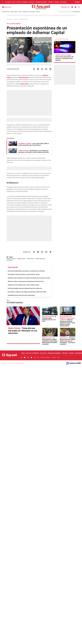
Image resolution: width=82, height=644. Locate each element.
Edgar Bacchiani (24, 77)
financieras (9, 260)
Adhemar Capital (11, 258)
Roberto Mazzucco (40, 258)
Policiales (31, 2)
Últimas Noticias (6, 11)
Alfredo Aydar (24, 84)
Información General (41, 2)
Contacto (38, 11)
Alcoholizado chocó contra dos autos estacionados (21, 295)
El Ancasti (9, 19)
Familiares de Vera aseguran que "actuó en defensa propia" (23, 285)
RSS (58, 357)
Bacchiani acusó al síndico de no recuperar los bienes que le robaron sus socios (29, 278)
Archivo (20, 11)
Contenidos (63, 2)
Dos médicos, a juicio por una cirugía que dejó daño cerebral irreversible (27, 292)
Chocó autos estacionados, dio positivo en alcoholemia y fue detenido (26, 271)
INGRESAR (77, 2)
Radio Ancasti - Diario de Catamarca (6, 7)
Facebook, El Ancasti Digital (21, 357)
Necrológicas (32, 11)
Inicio (13, 2)
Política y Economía (22, 2)
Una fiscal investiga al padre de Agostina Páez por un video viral (25, 288)
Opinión (57, 2)
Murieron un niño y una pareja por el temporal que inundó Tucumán (26, 281)
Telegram (38, 357)
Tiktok (34, 357)
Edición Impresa (14, 11)
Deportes (51, 2)
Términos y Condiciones (45, 357)
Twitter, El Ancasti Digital (24, 357)
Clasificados (25, 11)
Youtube (31, 357)
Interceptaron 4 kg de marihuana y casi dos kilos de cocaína (24, 274)
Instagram (28, 357)
